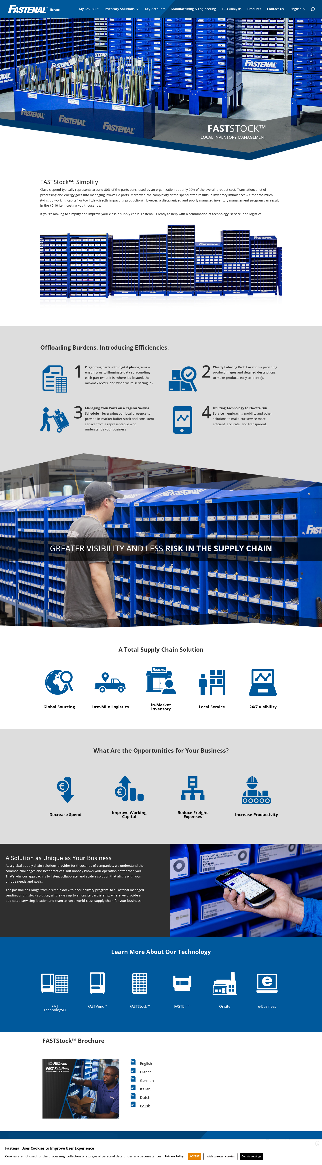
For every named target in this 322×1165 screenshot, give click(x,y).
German (147, 1080)
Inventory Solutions (119, 9)
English (146, 1063)
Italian (145, 1089)
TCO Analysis (232, 9)
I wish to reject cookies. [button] (220, 1156)
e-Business (267, 1006)
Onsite (224, 1006)
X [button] (318, 1144)
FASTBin (181, 1006)
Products (254, 9)
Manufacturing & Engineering (193, 9)
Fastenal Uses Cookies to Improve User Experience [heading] (49, 1148)
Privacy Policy (174, 1156)
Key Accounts (155, 9)
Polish (145, 1106)
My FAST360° (89, 9)
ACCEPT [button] (194, 1156)
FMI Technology (53, 1008)
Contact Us (275, 9)
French (146, 1072)
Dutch (145, 1097)
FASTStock (138, 1006)
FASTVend (96, 1006)
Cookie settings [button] (251, 1156)
